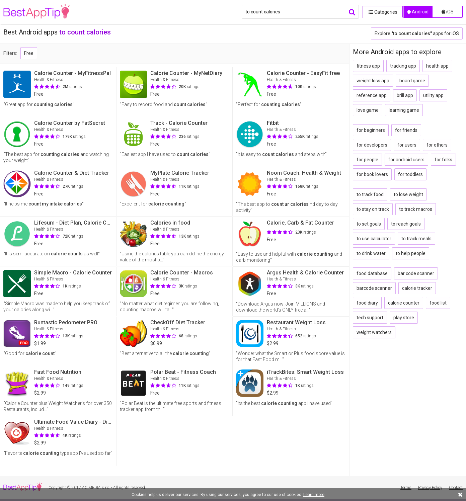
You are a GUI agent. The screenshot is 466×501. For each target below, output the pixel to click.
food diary (367, 303)
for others (437, 145)
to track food (370, 194)
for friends (406, 130)
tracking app (403, 66)
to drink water (371, 253)
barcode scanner (374, 288)
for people (367, 159)
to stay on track (373, 209)
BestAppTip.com (37, 12)
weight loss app (373, 80)
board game (412, 80)
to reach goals (406, 224)
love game (368, 110)
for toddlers (410, 174)
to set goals (369, 224)
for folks (443, 159)
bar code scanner (416, 273)
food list (438, 303)
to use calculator (374, 238)
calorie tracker (417, 288)
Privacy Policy (430, 487)
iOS (448, 11)
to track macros (415, 209)
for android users (406, 159)
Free (28, 53)
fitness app (368, 66)
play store (403, 317)
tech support (370, 317)
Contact (456, 487)
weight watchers (374, 332)
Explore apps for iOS (417, 33)
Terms (405, 487)
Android (418, 11)
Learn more (313, 494)
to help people (410, 253)
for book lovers (372, 174)
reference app (372, 95)
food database (372, 273)
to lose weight (408, 194)
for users (406, 145)
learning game (404, 110)
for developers (372, 145)
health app (437, 66)
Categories (380, 11)
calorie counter (403, 303)
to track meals (416, 238)
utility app (433, 95)
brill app (405, 95)
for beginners (371, 130)
